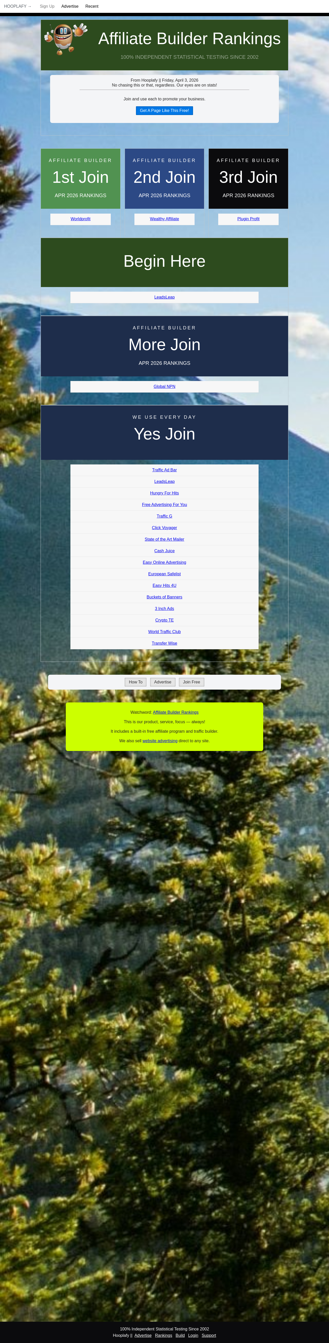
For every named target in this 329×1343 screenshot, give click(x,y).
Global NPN (164, 386)
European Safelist (164, 574)
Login (193, 1335)
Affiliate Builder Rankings (189, 38)
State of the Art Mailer (164, 539)
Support (209, 1335)
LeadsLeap (164, 297)
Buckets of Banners (164, 597)
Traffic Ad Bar (164, 470)
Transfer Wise (164, 643)
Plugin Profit (248, 219)
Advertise (70, 6)
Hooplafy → (18, 6)
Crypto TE (164, 620)
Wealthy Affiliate (164, 219)
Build (180, 1335)
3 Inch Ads (164, 608)
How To (135, 682)
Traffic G (164, 516)
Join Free (191, 682)
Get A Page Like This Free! (164, 110)
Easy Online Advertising (164, 562)
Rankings (163, 1335)
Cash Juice (164, 551)
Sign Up (47, 6)
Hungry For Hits (164, 493)
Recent (91, 6)
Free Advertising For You (164, 504)
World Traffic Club (164, 632)
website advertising (159, 741)
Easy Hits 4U (164, 585)
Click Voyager (164, 528)
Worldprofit (80, 219)
